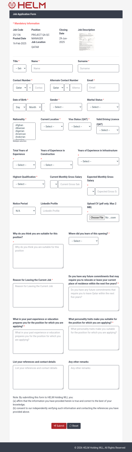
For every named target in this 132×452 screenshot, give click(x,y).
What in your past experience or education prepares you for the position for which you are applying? (38, 323)
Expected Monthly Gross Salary (100, 178)
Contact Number (22, 80)
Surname (83, 61)
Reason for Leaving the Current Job (32, 280)
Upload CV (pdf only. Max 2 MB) (101, 205)
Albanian (24, 128)
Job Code (18, 29)
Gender (54, 99)
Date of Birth (19, 99)
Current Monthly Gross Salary (66, 176)
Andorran (24, 136)
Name (34, 61)
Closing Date (63, 31)
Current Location (50, 119)
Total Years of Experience (20, 152)
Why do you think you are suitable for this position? (35, 235)
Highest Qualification (24, 176)
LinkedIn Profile (49, 203)
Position (35, 29)
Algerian (24, 131)
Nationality (19, 119)
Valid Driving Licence (107, 119)
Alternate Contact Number (64, 80)
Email (90, 80)
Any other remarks (79, 361)
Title (15, 61)
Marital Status (94, 99)
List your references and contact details (34, 361)
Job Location (38, 42)
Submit (59, 426)
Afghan (24, 125)
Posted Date (19, 38)
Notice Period (20, 203)
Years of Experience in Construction (53, 152)
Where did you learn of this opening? (88, 233)
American (24, 134)
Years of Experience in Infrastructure (97, 150)
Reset (73, 426)
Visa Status (75, 119)
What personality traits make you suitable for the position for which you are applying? (93, 321)
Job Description (86, 29)
